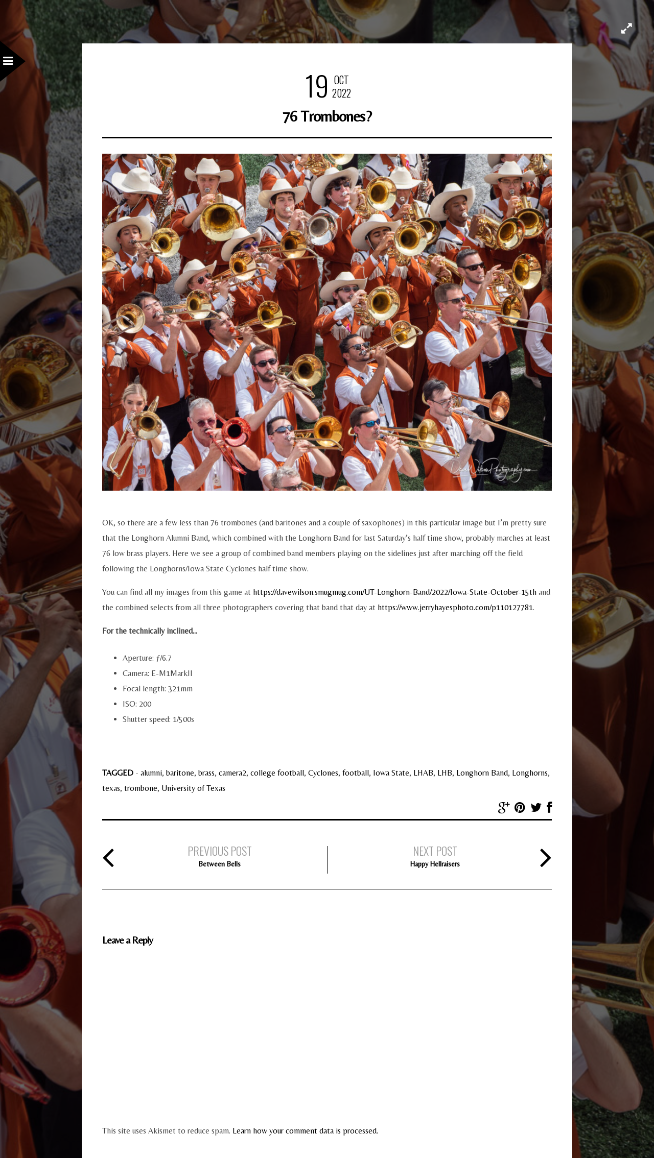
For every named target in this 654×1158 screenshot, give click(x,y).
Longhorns (530, 773)
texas (111, 788)
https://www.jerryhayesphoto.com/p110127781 (455, 607)
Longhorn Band (482, 773)
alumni (151, 773)
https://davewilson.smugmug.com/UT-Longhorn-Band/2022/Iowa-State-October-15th (394, 592)
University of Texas (193, 788)
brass (206, 773)
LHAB (423, 773)
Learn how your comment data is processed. (305, 1131)
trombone (140, 788)
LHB (444, 773)
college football (277, 773)
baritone (180, 773)
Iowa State (391, 773)
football (355, 773)
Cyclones (323, 773)
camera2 (232, 773)
